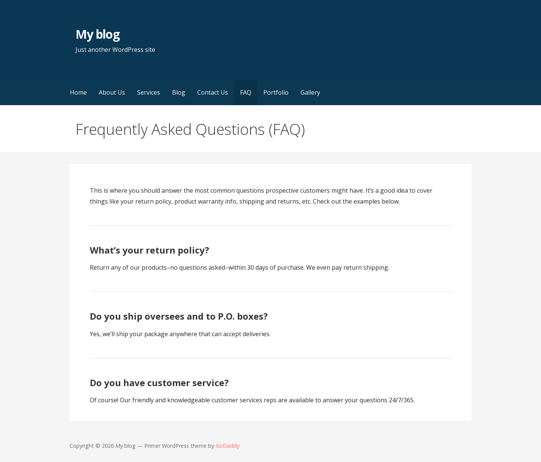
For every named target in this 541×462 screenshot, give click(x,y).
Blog (178, 92)
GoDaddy (227, 445)
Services (148, 92)
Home (78, 92)
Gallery (310, 92)
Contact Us (212, 92)
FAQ (245, 92)
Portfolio (276, 92)
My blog (97, 34)
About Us (112, 92)
